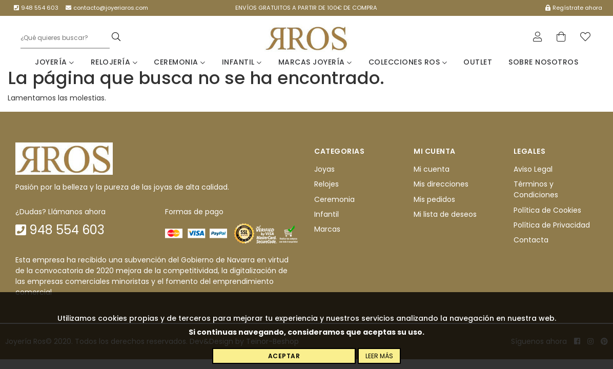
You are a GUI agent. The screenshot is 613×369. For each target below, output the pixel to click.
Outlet (477, 62)
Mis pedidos (434, 199)
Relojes (326, 184)
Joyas (324, 169)
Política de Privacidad (552, 225)
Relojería (114, 62)
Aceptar (284, 356)
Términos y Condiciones (536, 189)
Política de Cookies (547, 210)
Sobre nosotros (543, 62)
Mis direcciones (441, 184)
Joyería (54, 62)
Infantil (242, 62)
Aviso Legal (533, 169)
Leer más (379, 356)
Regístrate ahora (573, 8)
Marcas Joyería (315, 62)
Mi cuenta (431, 169)
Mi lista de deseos (445, 214)
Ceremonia (180, 62)
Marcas (327, 229)
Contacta (531, 240)
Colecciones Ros (408, 62)
